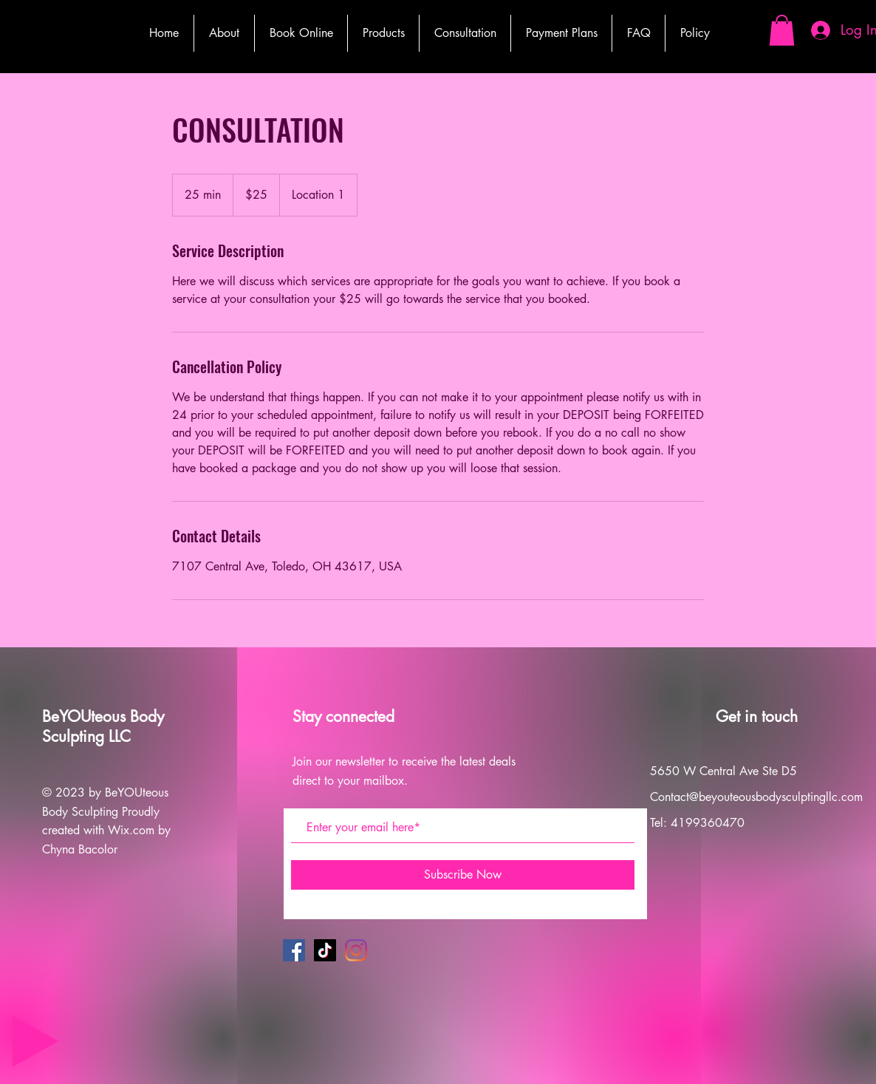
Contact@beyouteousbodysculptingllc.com (756, 797)
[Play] (35, 1041)
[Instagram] (356, 950)
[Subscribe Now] (462, 875)
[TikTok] (325, 950)
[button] (782, 30)
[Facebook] (294, 950)
